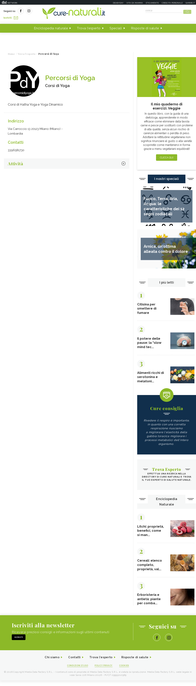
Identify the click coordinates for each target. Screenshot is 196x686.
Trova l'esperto (89, 27)
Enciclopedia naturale (51, 27)
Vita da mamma (134, 3)
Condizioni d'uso (76, 670)
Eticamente (152, 3)
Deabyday (118, 3)
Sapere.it (190, 3)
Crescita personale (172, 3)
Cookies (126, 670)
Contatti (73, 662)
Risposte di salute (145, 27)
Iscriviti (47, 11)
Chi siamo (49, 662)
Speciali (116, 27)
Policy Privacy (104, 670)
